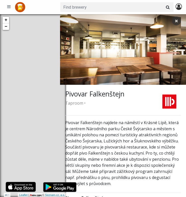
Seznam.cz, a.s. (49, 194)
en (6, 194)
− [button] (6, 27)
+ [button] (6, 20)
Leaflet (17, 194)
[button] (69, 49)
